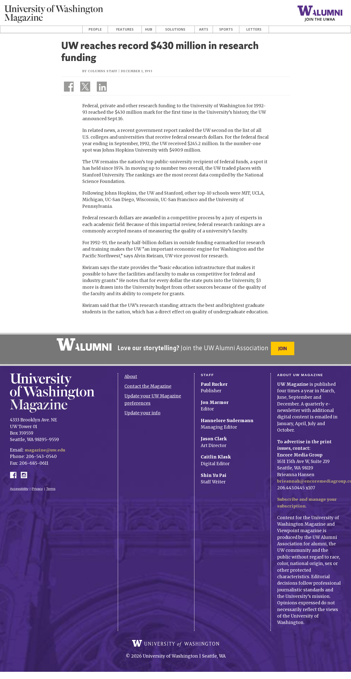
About (130, 374)
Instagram (25, 471)
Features (125, 29)
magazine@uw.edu (46, 447)
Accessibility (19, 486)
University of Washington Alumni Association (83, 344)
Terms (50, 486)
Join (283, 348)
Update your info (142, 410)
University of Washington (175, 643)
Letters (253, 29)
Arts (203, 29)
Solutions (175, 29)
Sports (226, 29)
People (95, 29)
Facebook (15, 471)
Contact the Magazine (147, 383)
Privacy (37, 486)
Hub (148, 29)
